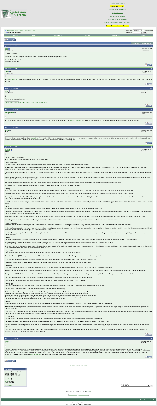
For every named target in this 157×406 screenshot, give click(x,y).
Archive (150, 399)
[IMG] (6, 381)
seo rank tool (35, 138)
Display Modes (146, 43)
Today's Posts (116, 35)
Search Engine (23, 30)
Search (143, 35)
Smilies (7, 379)
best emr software (19, 102)
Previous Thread (74, 365)
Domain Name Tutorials (117, 16)
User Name (129, 30)
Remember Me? (147, 30)
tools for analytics (35, 354)
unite (6, 91)
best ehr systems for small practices (36, 102)
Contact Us (143, 399)
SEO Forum (32, 30)
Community (58, 35)
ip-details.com (13, 79)
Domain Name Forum (12, 30)
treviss (7, 341)
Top (154, 399)
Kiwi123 (7, 150)
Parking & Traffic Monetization (117, 19)
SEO (6, 49)
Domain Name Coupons (117, 3)
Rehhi (7, 130)
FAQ (33, 35)
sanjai (7, 71)
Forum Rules (8, 385)
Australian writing (75, 120)
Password (129, 32)
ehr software (9, 102)
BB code (7, 378)
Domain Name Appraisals (117, 9)
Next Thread (83, 365)
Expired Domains (117, 13)
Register (15, 35)
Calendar (87, 35)
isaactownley (9, 112)
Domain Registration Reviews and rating (117, 22)
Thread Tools (135, 43)
